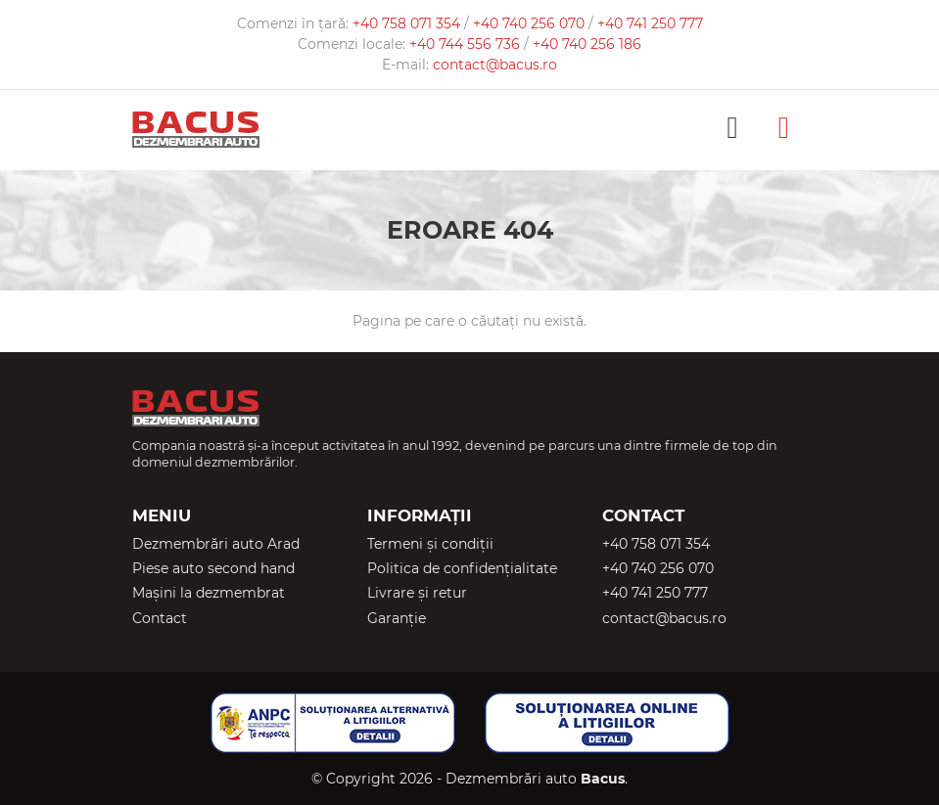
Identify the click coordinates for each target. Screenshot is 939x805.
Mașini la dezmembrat (208, 593)
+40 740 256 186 (587, 44)
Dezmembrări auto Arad (216, 544)
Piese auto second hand (213, 568)
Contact (159, 618)
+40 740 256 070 (530, 23)
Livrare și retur (417, 593)
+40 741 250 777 (650, 23)
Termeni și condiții (430, 544)
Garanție (396, 618)
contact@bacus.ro (495, 64)
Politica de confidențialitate (462, 568)
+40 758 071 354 (408, 23)
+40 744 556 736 (466, 44)
